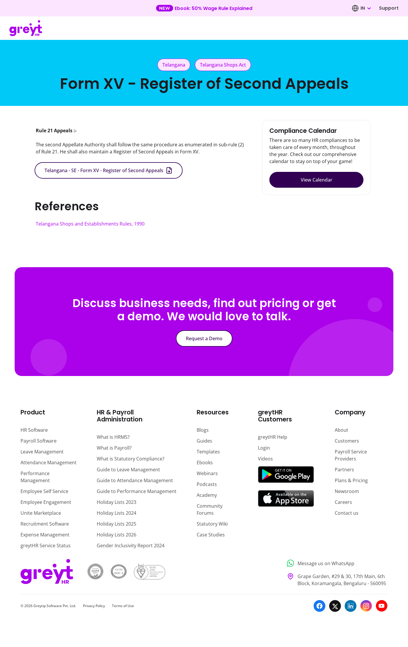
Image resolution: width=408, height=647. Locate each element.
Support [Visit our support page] (389, 8)
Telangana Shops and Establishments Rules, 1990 (90, 224)
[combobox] (365, 8)
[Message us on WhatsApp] (335, 563)
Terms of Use (123, 605)
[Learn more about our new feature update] (204, 8)
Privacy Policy (94, 605)
